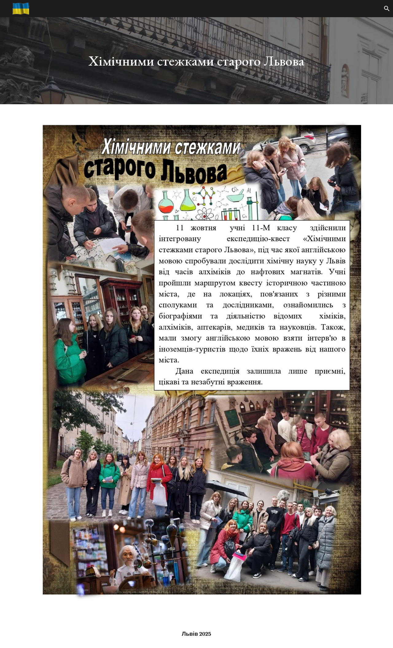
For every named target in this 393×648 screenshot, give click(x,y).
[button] (385, 8)
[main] (196, 61)
